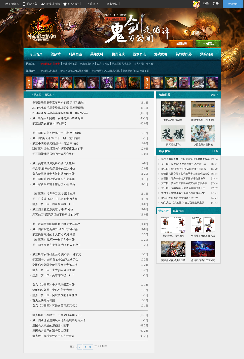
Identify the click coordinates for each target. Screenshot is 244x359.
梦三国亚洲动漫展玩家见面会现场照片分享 (59, 320)
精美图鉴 (75, 54)
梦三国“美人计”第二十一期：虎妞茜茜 (56, 138)
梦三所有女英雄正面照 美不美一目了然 (56, 254)
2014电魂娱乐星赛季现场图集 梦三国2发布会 (60, 113)
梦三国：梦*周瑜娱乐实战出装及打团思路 (183, 168)
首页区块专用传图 (43, 300)
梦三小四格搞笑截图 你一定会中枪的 (55, 143)
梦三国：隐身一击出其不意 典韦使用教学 (183, 178)
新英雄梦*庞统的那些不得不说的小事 (55, 214)
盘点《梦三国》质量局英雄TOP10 (53, 204)
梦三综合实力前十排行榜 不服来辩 (53, 184)
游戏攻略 (160, 54)
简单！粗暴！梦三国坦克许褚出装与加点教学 (185, 159)
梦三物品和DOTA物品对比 (106, 70)
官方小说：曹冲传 (143, 63)
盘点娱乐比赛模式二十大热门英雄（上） (57, 315)
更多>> (214, 94)
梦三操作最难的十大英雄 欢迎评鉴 (53, 234)
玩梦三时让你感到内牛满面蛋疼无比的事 (57, 148)
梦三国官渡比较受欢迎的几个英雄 (53, 179)
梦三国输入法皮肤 (121, 63)
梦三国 (37, 94)
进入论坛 (181, 43)
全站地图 (233, 4)
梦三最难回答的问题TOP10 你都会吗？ (56, 224)
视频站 (56, 54)
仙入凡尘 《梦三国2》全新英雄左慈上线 (182, 202)
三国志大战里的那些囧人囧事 (50, 325)
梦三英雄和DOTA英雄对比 (74, 70)
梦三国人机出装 (48, 70)
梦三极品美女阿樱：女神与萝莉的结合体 (57, 118)
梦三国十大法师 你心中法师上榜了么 (55, 259)
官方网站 (208, 43)
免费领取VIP (87, 63)
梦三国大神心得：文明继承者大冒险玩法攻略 (185, 173)
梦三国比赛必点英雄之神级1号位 (52, 209)
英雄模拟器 (184, 54)
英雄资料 (96, 54)
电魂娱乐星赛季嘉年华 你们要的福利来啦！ (59, 102)
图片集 (48, 94)
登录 (206, 3)
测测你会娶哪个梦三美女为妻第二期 (54, 264)
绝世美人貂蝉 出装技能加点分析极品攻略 (183, 193)
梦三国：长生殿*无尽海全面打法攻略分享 (183, 164)
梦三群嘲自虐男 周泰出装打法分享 (179, 197)
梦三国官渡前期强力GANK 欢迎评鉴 (55, 229)
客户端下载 (103, 63)
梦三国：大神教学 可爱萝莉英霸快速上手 (183, 188)
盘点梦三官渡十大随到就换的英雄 (53, 173)
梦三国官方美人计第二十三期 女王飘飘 (56, 132)
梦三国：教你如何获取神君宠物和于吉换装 (184, 183)
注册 (216, 3)
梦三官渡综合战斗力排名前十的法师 (54, 198)
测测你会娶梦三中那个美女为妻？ (53, 289)
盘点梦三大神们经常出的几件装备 (53, 335)
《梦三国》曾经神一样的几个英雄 (53, 239)
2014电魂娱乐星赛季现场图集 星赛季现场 (58, 107)
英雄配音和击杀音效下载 (136, 70)
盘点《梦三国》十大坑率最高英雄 (53, 284)
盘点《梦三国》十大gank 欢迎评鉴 (53, 270)
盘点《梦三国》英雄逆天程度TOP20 (54, 305)
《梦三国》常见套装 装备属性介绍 (53, 193)
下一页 (88, 347)
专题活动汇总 (70, 63)
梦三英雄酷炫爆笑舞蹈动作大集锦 (53, 163)
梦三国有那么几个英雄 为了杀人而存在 (56, 244)
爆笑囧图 (206, 54)
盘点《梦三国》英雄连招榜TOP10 (53, 275)
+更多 (215, 151)
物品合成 (118, 54)
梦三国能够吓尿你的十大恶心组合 (53, 153)
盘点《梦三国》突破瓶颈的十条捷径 (54, 295)
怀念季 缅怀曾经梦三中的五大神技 (53, 168)
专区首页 (36, 54)
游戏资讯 (139, 54)
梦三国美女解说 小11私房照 (49, 123)
